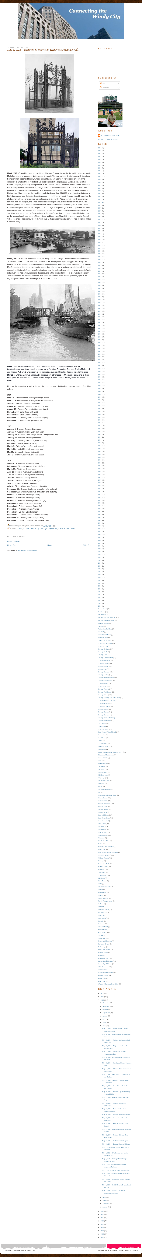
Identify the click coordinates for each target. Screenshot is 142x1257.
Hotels (100, 786)
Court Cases (102, 738)
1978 (99, 497)
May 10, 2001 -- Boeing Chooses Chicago (116, 1144)
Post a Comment (14, 541)
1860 (99, 168)
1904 (99, 285)
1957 (99, 437)
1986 (99, 520)
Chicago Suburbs (103, 715)
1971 (99, 477)
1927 (99, 351)
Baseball (101, 632)
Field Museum (103, 758)
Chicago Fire (102, 669)
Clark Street (102, 726)
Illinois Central (103, 801)
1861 (99, 171)
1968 (99, 468)
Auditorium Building (105, 629)
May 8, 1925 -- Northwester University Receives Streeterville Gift (42, 49)
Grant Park (101, 766)
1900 (99, 274)
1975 (99, 489)
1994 (99, 540)
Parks (100, 884)
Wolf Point (101, 981)
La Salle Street (103, 809)
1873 (99, 196)
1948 (99, 411)
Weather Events (103, 975)
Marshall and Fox (104, 841)
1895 (99, 259)
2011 (99, 583)
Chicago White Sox (104, 720)
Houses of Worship (104, 789)
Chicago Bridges (103, 649)
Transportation (103, 958)
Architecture (102, 614)
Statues (100, 935)
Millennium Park (103, 864)
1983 (99, 511)
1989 (99, 526)
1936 (99, 377)
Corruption (101, 735)
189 (99, 242)
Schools (100, 921)
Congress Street (103, 729)
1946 (99, 406)
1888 (99, 237)
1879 (99, 211)
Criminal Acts (102, 743)
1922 (99, 337)
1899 (99, 271)
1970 (99, 474)
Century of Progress (104, 640)
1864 (99, 179)
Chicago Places (103, 686)
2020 (102, 993)
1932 (99, 365)
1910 (99, 302)
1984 (99, 514)
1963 (99, 454)
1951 (99, 420)
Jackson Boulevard (104, 803)
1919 (99, 328)
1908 (99, 297)
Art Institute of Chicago (106, 620)
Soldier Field (102, 929)
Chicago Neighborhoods (106, 677)
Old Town (101, 878)
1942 (99, 394)
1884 (99, 225)
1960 (99, 446)
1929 (99, 357)
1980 (99, 503)
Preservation (102, 892)
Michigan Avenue (104, 855)
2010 (99, 580)
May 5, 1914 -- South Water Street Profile (115, 1170)
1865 (99, 182)
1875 (99, 199)
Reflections (101, 912)
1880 (99, 214)
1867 (99, 188)
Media (100, 844)
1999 (99, 549)
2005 (99, 566)
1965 (99, 460)
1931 (99, 363)
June (104, 1022)
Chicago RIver (103, 695)
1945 (99, 403)
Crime (100, 740)
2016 (99, 597)
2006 (99, 569)
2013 (99, 589)
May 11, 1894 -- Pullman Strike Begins (115, 1141)
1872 (99, 194)
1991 (99, 531)
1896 (99, 262)
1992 (99, 534)
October (105, 1009)
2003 (99, 560)
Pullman (101, 904)
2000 (99, 551)
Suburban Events (103, 944)
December (106, 1003)
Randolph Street (103, 909)
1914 (99, 314)
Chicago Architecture (105, 643)
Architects (101, 612)
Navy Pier (101, 872)
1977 (99, 494)
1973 (99, 483)
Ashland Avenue (103, 623)
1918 (99, 325)
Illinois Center (102, 798)
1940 (99, 388)
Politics (100, 889)
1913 (99, 311)
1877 (99, 205)
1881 (99, 216)
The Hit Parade (103, 952)
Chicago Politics (103, 689)
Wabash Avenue (103, 967)
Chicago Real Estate (104, 692)
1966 (99, 463)
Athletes (101, 626)
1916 (99, 320)
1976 (99, 491)
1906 (99, 291)
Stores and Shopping (105, 941)
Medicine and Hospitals (106, 846)
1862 (99, 173)
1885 (99, 228)
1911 (99, 305)
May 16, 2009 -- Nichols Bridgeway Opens (116, 1114)
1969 (99, 471)
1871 (99, 191)
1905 (99, 288)
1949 (99, 414)
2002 (99, 557)
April (104, 1197)
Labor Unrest (102, 812)
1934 (99, 371)
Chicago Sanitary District (106, 700)
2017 (99, 600)
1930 (99, 360)
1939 (99, 385)
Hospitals (101, 783)
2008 (99, 574)
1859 (99, 165)
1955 (99, 431)
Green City (101, 769)
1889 (99, 239)
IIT (99, 792)
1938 (99, 383)
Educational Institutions (106, 755)
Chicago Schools (103, 703)
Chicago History (103, 675)
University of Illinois (105, 964)
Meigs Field (102, 849)
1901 (99, 277)
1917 (99, 322)
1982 (99, 509)
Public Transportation (105, 901)
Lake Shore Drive (66, 528)
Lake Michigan (103, 815)
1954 (99, 428)
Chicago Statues (103, 712)
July (104, 1019)
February (105, 1203)
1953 (99, 425)
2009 (99, 577)
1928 (99, 354)
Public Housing (103, 898)
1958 (99, 440)
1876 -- (100, 202)
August (105, 1016)
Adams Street (102, 609)
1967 (99, 466)
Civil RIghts (102, 723)
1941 (99, 391)
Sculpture (101, 924)
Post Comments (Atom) (27, 550)
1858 (99, 162)
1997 (99, 543)
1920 (99, 331)
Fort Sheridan (102, 763)
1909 (99, 299)
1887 (99, 234)
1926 (99, 348)
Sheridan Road (103, 927)
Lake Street (101, 823)
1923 (99, 340)
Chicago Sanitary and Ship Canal (109, 697)
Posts (102, 83)
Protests (100, 895)
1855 (99, 156)
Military (100, 861)
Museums (101, 869)
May (104, 1026)
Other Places (102, 881)
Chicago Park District (105, 680)
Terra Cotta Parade (104, 949)
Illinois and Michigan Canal (107, 795)
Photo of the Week (104, 887)
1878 (99, 208)
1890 (99, 245)
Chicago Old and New (110, 135)
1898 (99, 268)
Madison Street (103, 835)
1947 (99, 408)
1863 (99, 176)
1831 (99, 148)
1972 (99, 480)
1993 (99, 537)
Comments (104, 88)
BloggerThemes (117, 1250)
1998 (99, 546)
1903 (99, 282)
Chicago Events (103, 666)
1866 (99, 185)
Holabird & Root (103, 780)
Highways (101, 778)
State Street (101, 932)
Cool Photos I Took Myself (107, 732)
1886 (99, 231)
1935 (99, 374)
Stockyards (101, 938)
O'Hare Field (102, 875)
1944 (99, 400)
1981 (99, 506)
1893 (99, 254)
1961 (99, 448)
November (106, 1006)
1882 (99, 219)
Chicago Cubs (102, 654)
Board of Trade (103, 637)
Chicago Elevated (104, 660)
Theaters (101, 955)
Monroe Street (102, 866)
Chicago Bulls (102, 652)
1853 (99, 154)
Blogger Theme (103, 1250)
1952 (99, 423)
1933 (99, 368)
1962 (99, 451)
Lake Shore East (103, 821)
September (106, 1013)
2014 (99, 592)
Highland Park (103, 775)
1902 (99, 280)
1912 (99, 308)
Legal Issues (102, 829)
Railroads (101, 906)
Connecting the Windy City (25, 1250)
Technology (102, 947)
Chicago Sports (103, 709)
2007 (99, 571)
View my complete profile (109, 139)
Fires (99, 761)
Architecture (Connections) (107, 617)
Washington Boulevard (105, 972)
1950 (99, 417)
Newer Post (12, 545)
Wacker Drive (102, 970)
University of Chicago (105, 961)
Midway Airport (103, 858)
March (105, 1200)
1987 (99, 523)
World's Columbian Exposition (108, 984)
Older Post (87, 545)
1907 (99, 294)
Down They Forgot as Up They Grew (40, 528)
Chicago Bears (103, 646)
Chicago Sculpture (104, 706)
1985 (99, 517)
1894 (99, 257)
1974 (99, 486)
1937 (99, 380)
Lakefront (101, 826)
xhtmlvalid (135, 1250)
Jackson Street (102, 806)
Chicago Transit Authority (106, 718)
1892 (99, 251)
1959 (99, 443)
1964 (99, 457)
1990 (99, 529)
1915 (99, 317)
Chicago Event (103, 663)
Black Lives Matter (104, 635)
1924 (99, 342)
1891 (99, 248)
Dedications (102, 749)
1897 (99, 265)
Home (49, 545)
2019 (99, 606)
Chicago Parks (103, 683)
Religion (101, 915)
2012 (99, 586)
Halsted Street (102, 772)
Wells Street (102, 978)
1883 (99, 222)
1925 (20, 528)
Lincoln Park (102, 832)
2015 (99, 594)
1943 (99, 397)
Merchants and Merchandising (108, 852)
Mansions (101, 838)
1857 (99, 159)
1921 (99, 334)
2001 (99, 554)
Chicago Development (105, 657)
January (105, 1207)
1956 (99, 434)
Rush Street (102, 918)
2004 (99, 563)
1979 (99, 500)
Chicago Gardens (103, 672)
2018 (99, 603)
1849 (99, 151)
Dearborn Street (103, 746)
